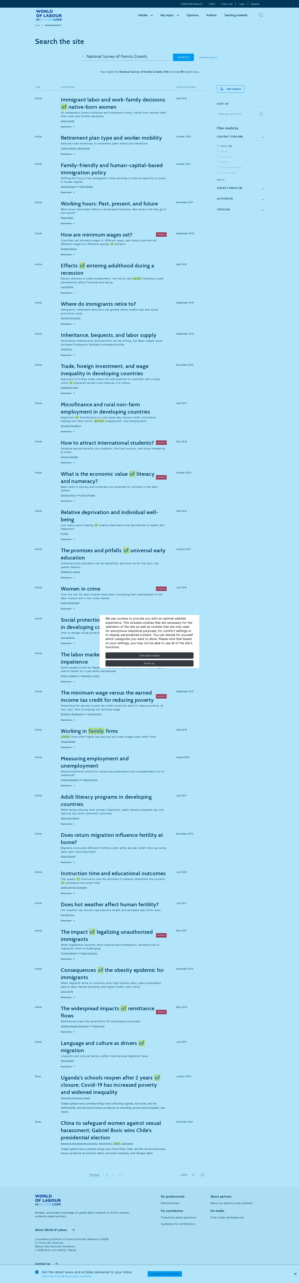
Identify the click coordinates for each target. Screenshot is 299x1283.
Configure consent (149, 655)
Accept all (149, 663)
